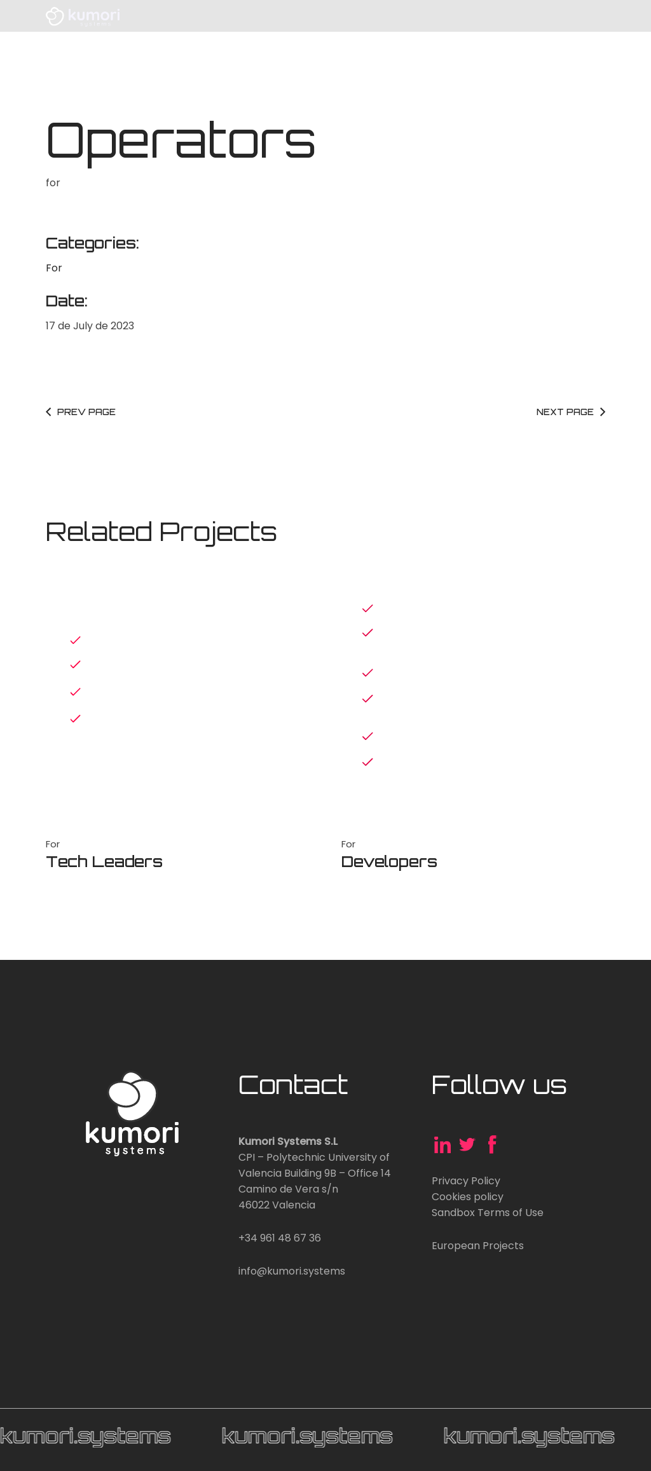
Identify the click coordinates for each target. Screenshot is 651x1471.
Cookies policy (468, 1196)
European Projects (478, 1245)
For (54, 268)
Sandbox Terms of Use (488, 1212)
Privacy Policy (466, 1180)
